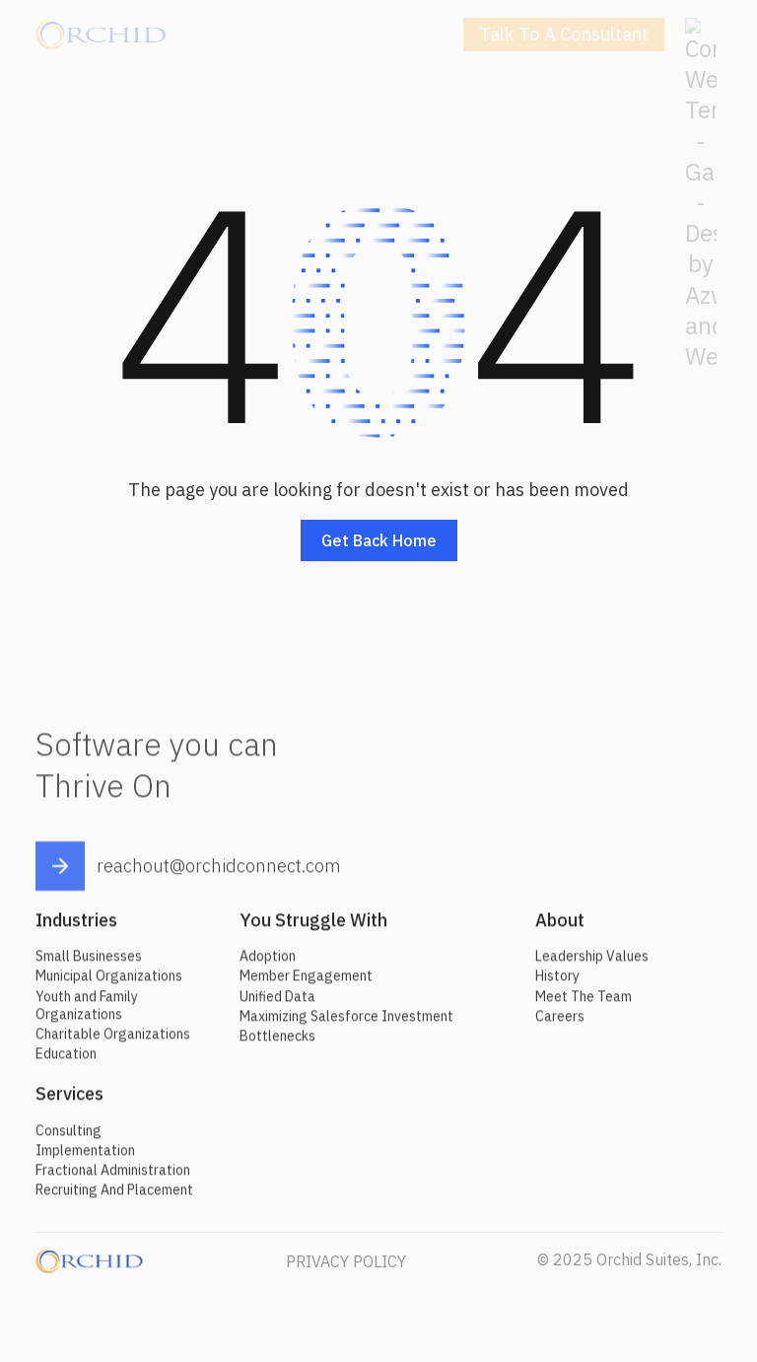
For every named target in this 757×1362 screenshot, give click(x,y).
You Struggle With (313, 926)
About (560, 926)
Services (69, 1101)
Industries (76, 926)
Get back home (379, 540)
